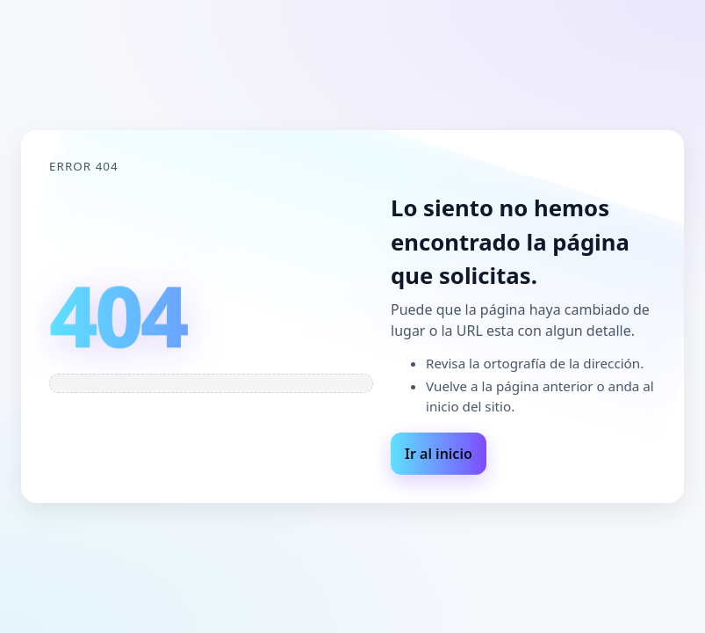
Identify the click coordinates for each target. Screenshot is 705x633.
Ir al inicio (438, 453)
